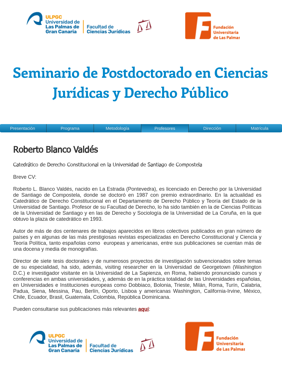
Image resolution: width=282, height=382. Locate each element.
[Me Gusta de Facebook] (16, 315)
